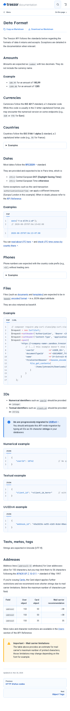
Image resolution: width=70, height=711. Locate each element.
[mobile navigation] (65, 4)
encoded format (15, 298)
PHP (8, 214)
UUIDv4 (53, 422)
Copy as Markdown (13, 29)
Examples (13, 145)
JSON (8, 451)
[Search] (57, 4)
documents (23, 294)
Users (61, 629)
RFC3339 (30, 164)
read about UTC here (21, 241)
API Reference (14, 198)
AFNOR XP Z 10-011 (27, 573)
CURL (14, 320)
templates (38, 294)
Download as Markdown (40, 29)
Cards (22, 580)
